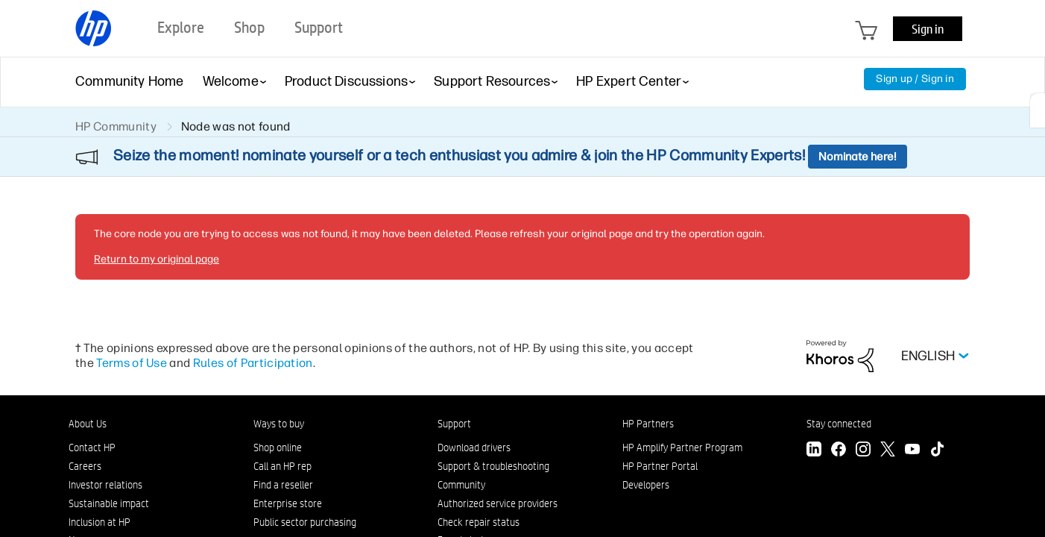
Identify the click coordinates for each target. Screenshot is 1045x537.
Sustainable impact (109, 503)
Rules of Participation (253, 363)
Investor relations (105, 485)
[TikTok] (936, 451)
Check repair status (479, 522)
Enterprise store (287, 503)
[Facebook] (838, 451)
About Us (88, 423)
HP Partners (648, 423)
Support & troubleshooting (493, 466)
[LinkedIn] (813, 451)
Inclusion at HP (99, 522)
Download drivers (474, 447)
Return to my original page (156, 259)
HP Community (116, 126)
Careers (85, 466)
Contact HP (92, 447)
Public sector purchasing (304, 522)
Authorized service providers (498, 503)
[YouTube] (912, 451)
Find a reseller (283, 485)
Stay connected (838, 423)
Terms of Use (131, 363)
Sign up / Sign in (915, 78)
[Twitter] (887, 451)
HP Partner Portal (660, 466)
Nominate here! (857, 156)
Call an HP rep (282, 466)
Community (461, 485)
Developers (645, 485)
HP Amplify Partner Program (682, 447)
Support (454, 423)
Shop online (277, 447)
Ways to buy (278, 423)
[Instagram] (863, 451)
